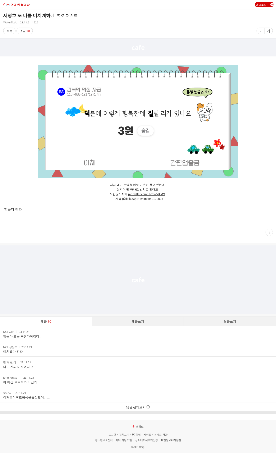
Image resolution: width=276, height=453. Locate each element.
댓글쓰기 (138, 321)
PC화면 (136, 434)
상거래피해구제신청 (146, 440)
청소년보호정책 (104, 440)
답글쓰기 (230, 321)
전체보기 (124, 434)
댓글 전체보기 (138, 407)
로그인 (112, 434)
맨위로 (138, 426)
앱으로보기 (265, 4)
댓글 (25, 31)
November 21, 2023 (150, 198)
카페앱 (147, 434)
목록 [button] (9, 31)
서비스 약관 (160, 434)
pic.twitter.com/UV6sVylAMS (146, 194)
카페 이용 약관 (124, 440)
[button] (21, 4)
